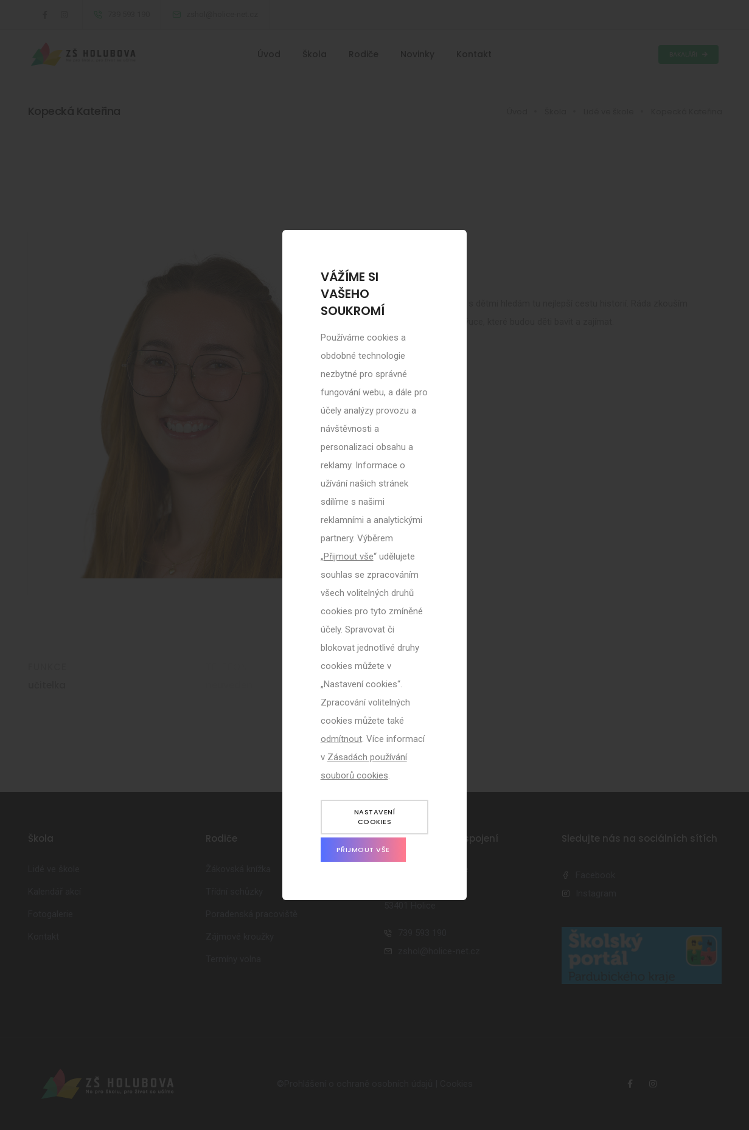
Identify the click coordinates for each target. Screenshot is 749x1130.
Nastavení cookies (374, 817)
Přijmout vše (349, 556)
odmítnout (341, 738)
